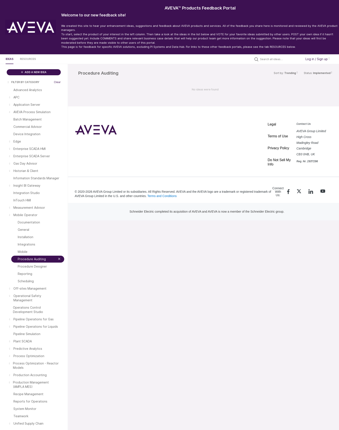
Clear (57, 82)
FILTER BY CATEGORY (23, 82)
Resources (28, 59)
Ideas (9, 59)
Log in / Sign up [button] (317, 59)
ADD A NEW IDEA (33, 72)
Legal (272, 124)
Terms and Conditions (162, 196)
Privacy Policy (278, 148)
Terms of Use (278, 136)
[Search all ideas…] (280, 59)
